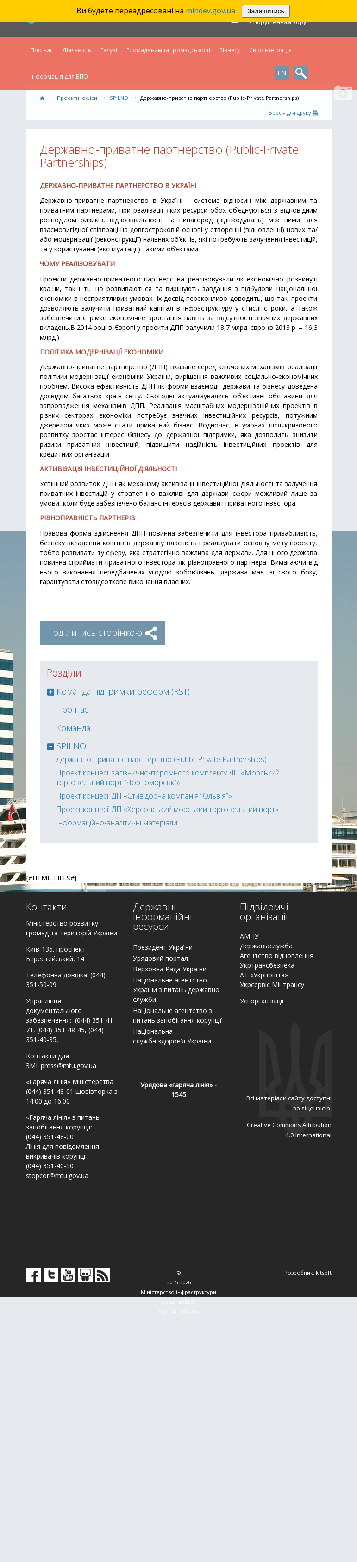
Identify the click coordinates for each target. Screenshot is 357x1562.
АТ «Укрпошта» (264, 974)
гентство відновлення (278, 955)
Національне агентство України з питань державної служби (177, 990)
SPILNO (119, 97)
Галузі (108, 50)
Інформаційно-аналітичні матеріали (116, 823)
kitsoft (324, 1272)
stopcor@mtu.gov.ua (57, 1175)
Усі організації (262, 1000)
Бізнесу (229, 50)
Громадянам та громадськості (168, 50)
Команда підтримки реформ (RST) (123, 691)
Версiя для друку (293, 112)
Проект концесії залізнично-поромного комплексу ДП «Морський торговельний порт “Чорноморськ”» (168, 777)
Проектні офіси (77, 97)
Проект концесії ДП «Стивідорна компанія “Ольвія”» (144, 796)
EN (281, 72)
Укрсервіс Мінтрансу (272, 984)
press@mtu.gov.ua (68, 1065)
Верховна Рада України (170, 968)
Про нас (42, 50)
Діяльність (76, 50)
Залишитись (265, 11)
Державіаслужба (266, 945)
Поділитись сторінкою (102, 632)
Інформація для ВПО (59, 76)
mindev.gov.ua (210, 11)
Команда (73, 727)
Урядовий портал (160, 958)
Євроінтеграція (270, 50)
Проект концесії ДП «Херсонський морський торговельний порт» (167, 809)
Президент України (163, 947)
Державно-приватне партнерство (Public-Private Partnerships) (161, 759)
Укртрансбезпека (267, 965)
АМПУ (249, 936)
